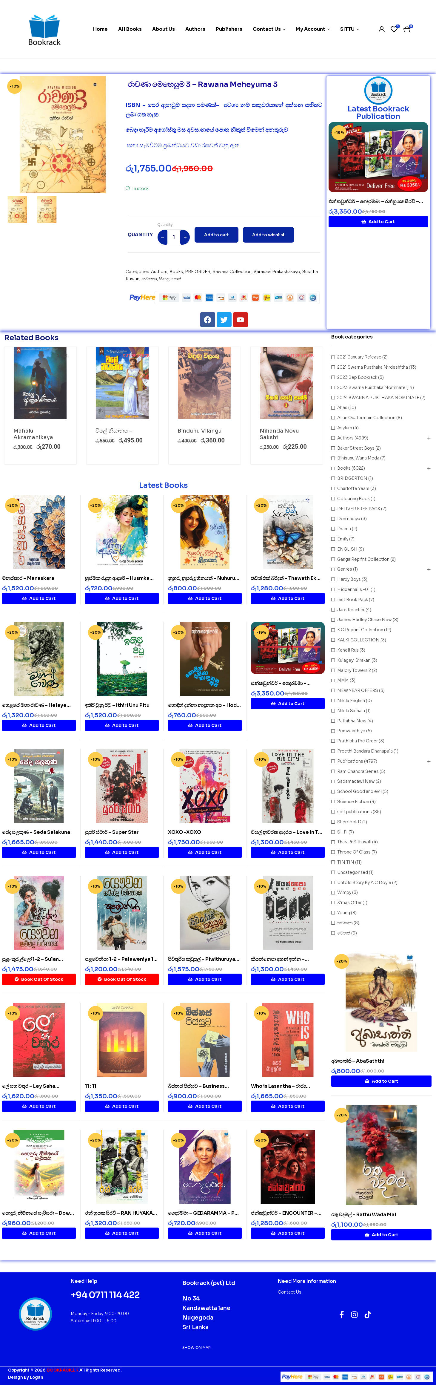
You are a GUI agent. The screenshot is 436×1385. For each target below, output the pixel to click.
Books (176, 271)
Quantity (165, 224)
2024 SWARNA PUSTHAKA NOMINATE (378, 397)
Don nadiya (348, 518)
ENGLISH (347, 548)
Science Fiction (353, 801)
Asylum (344, 427)
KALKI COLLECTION (358, 640)
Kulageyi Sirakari (354, 660)
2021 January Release (359, 357)
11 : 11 (90, 1086)
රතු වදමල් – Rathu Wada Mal (363, 1214)
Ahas (342, 407)
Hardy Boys (349, 579)
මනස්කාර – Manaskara (28, 578)
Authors (159, 271)
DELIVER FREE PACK (358, 508)
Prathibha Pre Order (357, 741)
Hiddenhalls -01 (353, 589)
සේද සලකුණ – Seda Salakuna (36, 832)
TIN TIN (345, 862)
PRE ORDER (197, 271)
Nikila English (351, 700)
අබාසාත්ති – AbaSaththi (357, 1061)
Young (343, 912)
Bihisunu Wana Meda (358, 458)
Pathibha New (351, 720)
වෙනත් (343, 932)
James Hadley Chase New (364, 619)
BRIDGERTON (352, 478)
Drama (344, 528)
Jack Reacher (351, 609)
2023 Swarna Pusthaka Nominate (371, 387)
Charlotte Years (353, 488)
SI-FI (342, 831)
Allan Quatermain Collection (366, 417)
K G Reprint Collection (360, 629)
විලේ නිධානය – (114, 431)
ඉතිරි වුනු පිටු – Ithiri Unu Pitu (117, 705)
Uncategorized (352, 872)
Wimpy (344, 892)
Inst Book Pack (352, 599)
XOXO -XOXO (184, 832)
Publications (350, 761)
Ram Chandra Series (358, 771)
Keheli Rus (348, 650)
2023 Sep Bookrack (357, 377)
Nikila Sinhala (351, 710)
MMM (343, 680)
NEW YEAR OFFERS (357, 690)
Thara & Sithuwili (354, 842)
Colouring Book (353, 498)
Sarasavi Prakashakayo (277, 271)
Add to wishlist (268, 235)
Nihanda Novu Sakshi (279, 434)
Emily (342, 539)
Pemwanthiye (351, 730)
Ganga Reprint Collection (363, 559)
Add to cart (216, 235)
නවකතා (149, 278)
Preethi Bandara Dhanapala (365, 751)
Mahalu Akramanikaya (33, 434)
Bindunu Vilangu (200, 431)
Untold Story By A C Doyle (364, 882)
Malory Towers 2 (354, 670)
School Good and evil (359, 791)
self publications (354, 811)
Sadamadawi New (356, 781)
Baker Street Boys (356, 448)
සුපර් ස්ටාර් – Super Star (112, 832)
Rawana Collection (232, 271)
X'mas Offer (349, 902)
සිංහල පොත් (170, 278)
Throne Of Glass (354, 852)
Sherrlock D (349, 821)
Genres (344, 569)
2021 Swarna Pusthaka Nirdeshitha (372, 367)
